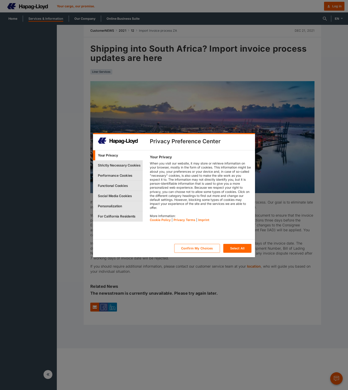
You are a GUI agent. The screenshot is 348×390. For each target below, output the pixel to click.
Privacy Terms (184, 220)
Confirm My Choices (197, 248)
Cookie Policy (160, 220)
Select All (237, 248)
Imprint (203, 220)
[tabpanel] (200, 189)
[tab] (118, 155)
